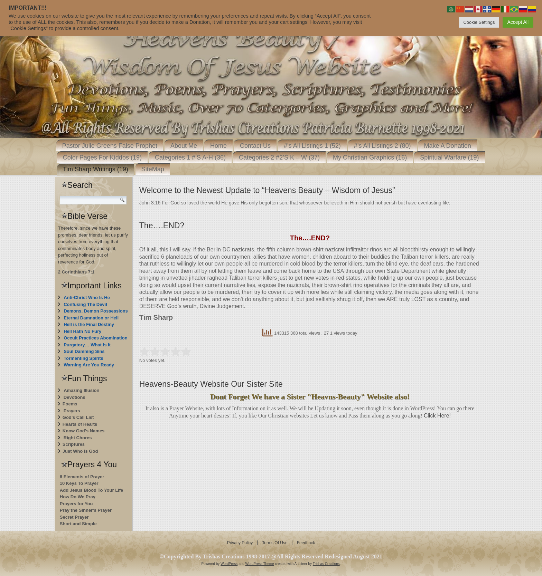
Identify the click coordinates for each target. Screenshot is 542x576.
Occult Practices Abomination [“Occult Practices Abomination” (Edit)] (95, 337)
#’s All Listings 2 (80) (382, 145)
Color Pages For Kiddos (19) (102, 157)
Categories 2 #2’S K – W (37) (279, 157)
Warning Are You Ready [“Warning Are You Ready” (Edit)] (89, 364)
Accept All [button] (518, 22)
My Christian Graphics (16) (370, 157)
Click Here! (437, 416)
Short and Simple (78, 523)
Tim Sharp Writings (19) (95, 169)
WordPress (229, 564)
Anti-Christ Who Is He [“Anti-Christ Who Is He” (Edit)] (87, 297)
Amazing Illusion (81, 390)
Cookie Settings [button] (479, 22)
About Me (183, 145)
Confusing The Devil (85, 304)
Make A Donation (447, 145)
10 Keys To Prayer (79, 483)
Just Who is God (80, 451)
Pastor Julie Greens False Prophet (109, 145)
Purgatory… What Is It (87, 344)
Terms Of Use (274, 542)
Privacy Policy (240, 542)
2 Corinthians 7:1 (76, 272)
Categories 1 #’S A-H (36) (190, 157)
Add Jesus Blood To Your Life (91, 490)
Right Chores (78, 437)
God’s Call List (78, 417)
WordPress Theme (259, 564)
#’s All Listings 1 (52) (312, 145)
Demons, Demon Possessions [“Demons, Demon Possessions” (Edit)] (96, 311)
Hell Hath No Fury (82, 331)
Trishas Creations (326, 564)
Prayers (72, 410)
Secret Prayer (74, 517)
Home (218, 145)
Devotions (74, 397)
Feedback (306, 542)
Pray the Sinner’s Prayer (86, 510)
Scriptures (74, 444)
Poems (70, 403)
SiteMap (152, 169)
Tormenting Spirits (83, 358)
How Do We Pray (77, 496)
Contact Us (255, 145)
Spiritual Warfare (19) (449, 157)
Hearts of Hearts (80, 424)
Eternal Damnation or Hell (91, 317)
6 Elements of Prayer (82, 476)
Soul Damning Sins (84, 351)
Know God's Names (84, 430)
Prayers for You (76, 503)
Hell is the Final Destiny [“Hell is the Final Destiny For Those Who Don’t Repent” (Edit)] (89, 324)
